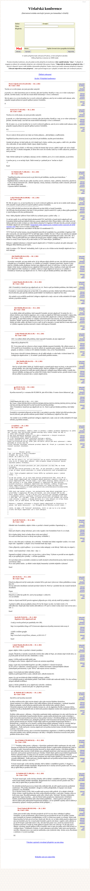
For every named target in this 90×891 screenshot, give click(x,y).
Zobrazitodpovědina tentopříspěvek (82, 99)
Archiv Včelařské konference (45, 82)
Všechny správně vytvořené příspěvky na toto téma (45, 863)
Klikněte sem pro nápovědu (45, 877)
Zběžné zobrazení (45, 78)
